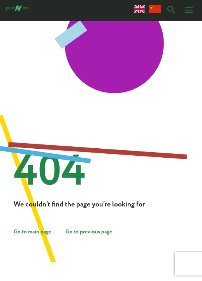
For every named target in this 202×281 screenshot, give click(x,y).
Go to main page (32, 232)
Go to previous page (88, 232)
